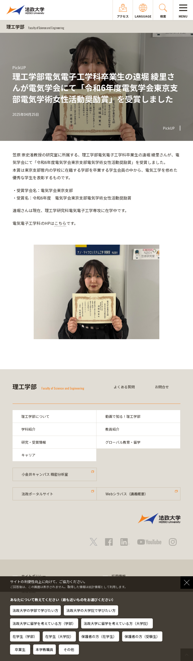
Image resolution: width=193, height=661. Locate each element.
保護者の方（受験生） (142, 636)
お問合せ (162, 386)
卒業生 (20, 649)
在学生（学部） (25, 636)
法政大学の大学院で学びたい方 (91, 610)
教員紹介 (112, 429)
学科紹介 (28, 429)
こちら (60, 223)
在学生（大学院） (59, 636)
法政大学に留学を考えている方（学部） (44, 623)
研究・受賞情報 (33, 442)
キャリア (28, 454)
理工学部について (35, 416)
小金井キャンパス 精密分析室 (45, 474)
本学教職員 (44, 649)
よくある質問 (124, 386)
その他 (69, 649)
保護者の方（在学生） (99, 636)
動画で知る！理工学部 (122, 416)
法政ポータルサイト (37, 493)
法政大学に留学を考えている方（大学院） (117, 623)
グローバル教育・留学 (122, 442)
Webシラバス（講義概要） (127, 493)
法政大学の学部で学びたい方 (35, 610)
